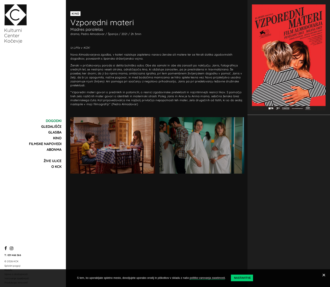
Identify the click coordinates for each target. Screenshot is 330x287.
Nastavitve (242, 277)
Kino (57, 138)
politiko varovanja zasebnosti (207, 277)
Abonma (54, 149)
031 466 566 (14, 255)
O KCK (56, 166)
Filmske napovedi (45, 144)
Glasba (54, 132)
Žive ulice (52, 161)
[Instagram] (11, 248)
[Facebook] (5, 248)
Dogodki (53, 120)
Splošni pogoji (12, 265)
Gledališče (51, 126)
